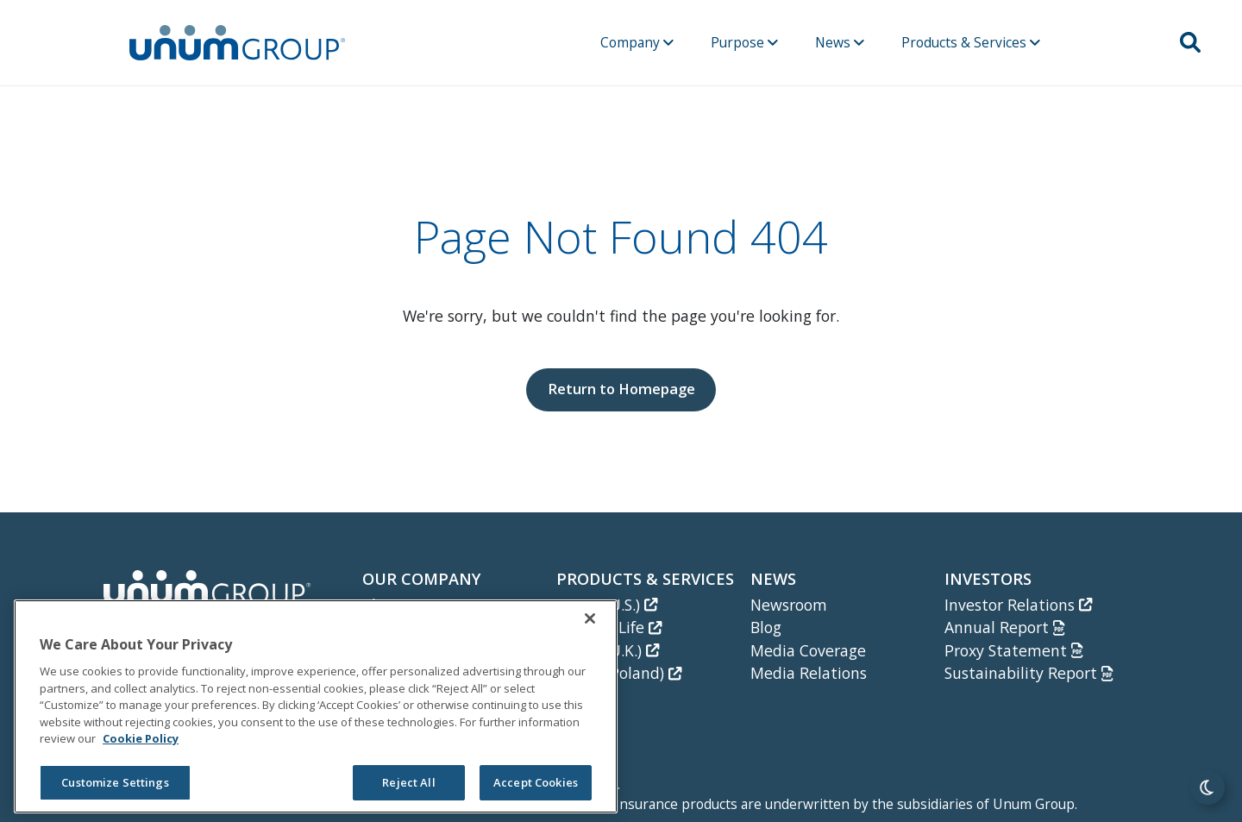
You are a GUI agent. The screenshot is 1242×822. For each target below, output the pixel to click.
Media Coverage (808, 650)
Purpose (744, 42)
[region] (316, 706)
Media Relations (808, 672)
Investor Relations (1018, 604)
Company (637, 42)
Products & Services (970, 42)
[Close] (590, 618)
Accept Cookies (535, 782)
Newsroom (788, 604)
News (839, 42)
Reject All (408, 782)
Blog (765, 627)
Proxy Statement (1013, 650)
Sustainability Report (1028, 672)
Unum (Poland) (618, 672)
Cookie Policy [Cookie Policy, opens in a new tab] (141, 738)
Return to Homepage (621, 388)
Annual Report (1004, 627)
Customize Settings (114, 782)
